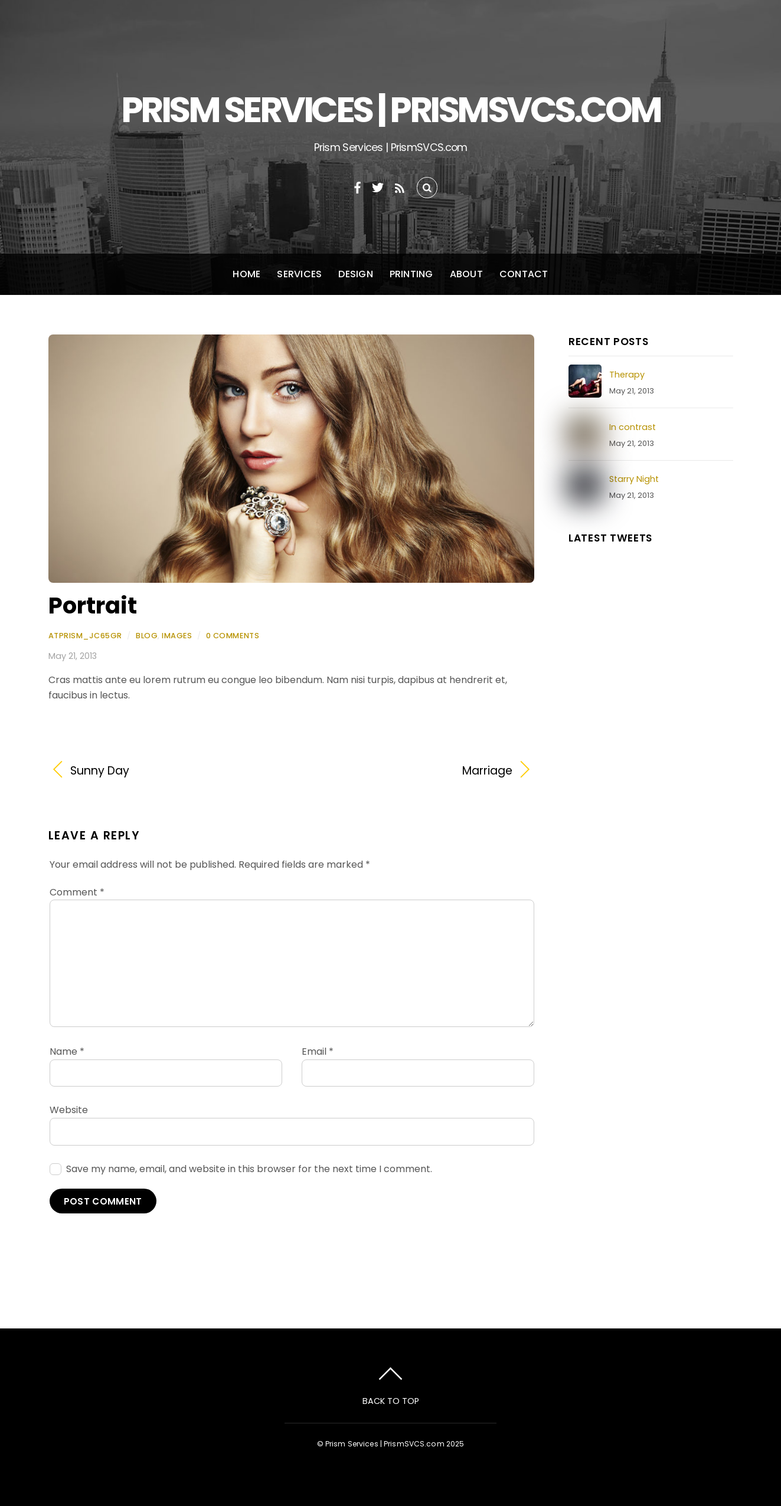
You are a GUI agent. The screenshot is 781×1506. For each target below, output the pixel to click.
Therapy (627, 374)
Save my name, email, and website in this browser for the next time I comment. (249, 1169)
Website (69, 1110)
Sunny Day (99, 771)
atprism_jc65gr (85, 636)
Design (355, 274)
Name (67, 1051)
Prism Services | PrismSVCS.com (385, 1444)
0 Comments (232, 636)
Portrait (92, 605)
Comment (77, 892)
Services (299, 274)
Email (318, 1051)
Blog (147, 636)
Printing (411, 274)
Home (246, 274)
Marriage (409, 771)
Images (177, 636)
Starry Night (634, 479)
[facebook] (357, 186)
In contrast (632, 427)
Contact (523, 274)
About (466, 274)
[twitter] (378, 186)
